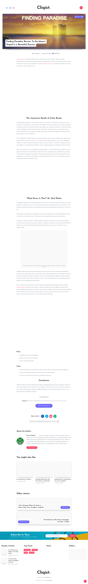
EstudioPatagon (48, 580)
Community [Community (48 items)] (27, 549)
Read (42, 397)
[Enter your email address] (56, 535)
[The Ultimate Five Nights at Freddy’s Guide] (4, 552)
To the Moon (63, 400)
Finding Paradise (47, 63)
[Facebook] (6, 7)
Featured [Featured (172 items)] (35, 549)
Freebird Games (21, 59)
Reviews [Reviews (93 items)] (32, 552)
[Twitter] (10, 7)
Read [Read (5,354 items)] (26, 552)
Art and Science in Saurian (24, 479)
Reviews (47, 397)
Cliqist (44, 8)
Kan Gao (37, 140)
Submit (72, 535)
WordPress (48, 577)
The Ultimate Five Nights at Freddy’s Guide (13, 552)
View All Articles (32, 447)
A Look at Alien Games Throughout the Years (13, 560)
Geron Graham (30, 435)
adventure (30, 400)
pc (55, 400)
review (58, 400)
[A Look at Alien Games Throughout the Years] (4, 560)
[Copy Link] (44, 421)
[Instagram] (13, 7)
